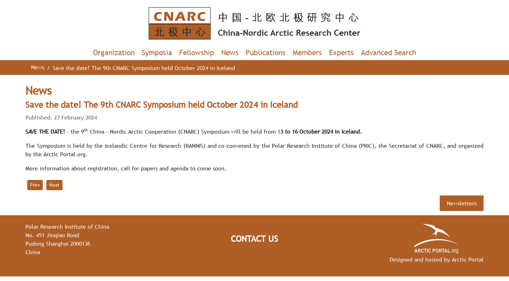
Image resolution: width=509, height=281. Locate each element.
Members (307, 52)
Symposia (157, 52)
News (230, 52)
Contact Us (254, 239)
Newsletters (461, 203)
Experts (341, 52)
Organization (114, 52)
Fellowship (196, 52)
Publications (266, 52)
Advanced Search (388, 52)
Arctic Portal (468, 259)
